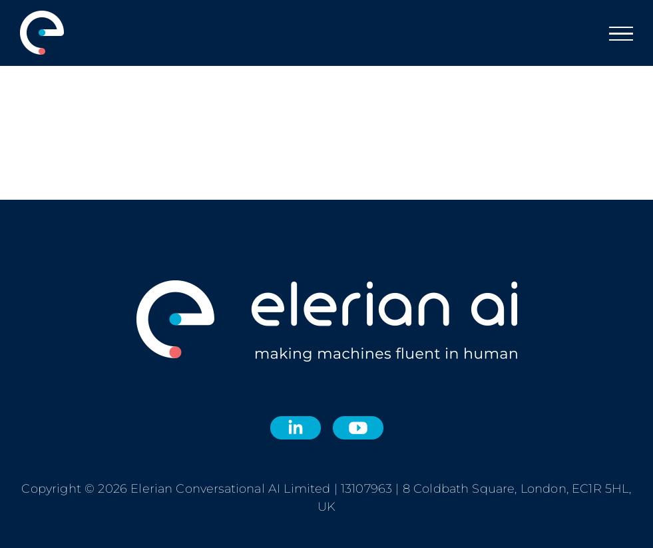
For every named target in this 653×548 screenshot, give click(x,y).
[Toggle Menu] (621, 34)
